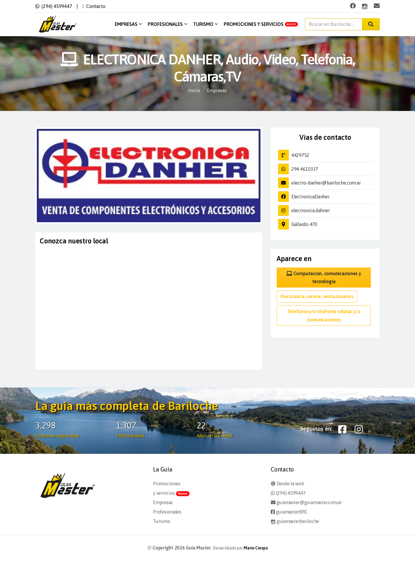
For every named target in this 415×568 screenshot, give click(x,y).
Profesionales (167, 24)
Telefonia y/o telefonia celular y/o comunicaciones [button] (324, 315)
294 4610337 (304, 169)
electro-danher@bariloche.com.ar (326, 182)
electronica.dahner (310, 210)
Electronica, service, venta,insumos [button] (316, 296)
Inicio (194, 90)
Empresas (128, 24)
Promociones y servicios (261, 24)
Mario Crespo (256, 548)
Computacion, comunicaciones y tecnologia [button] (323, 277)
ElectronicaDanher (310, 196)
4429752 (300, 155)
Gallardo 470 (304, 224)
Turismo (205, 24)
